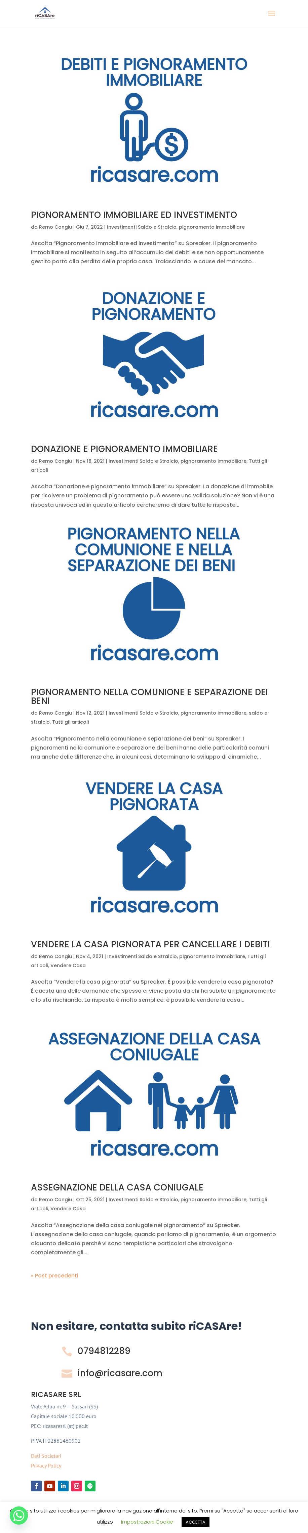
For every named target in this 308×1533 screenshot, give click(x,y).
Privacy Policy (46, 1465)
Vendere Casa (68, 965)
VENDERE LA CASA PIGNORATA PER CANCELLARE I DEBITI (150, 944)
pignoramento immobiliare (212, 227)
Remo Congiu (55, 227)
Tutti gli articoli (70, 722)
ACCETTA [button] (195, 1522)
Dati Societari (46, 1455)
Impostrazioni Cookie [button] (147, 1521)
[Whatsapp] (19, 1515)
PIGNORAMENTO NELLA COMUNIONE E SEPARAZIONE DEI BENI (149, 696)
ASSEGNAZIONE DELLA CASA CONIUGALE (117, 1187)
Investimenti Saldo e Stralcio (142, 227)
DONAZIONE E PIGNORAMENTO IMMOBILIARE (124, 449)
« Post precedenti (54, 1275)
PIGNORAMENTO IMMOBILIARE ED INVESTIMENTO (134, 215)
